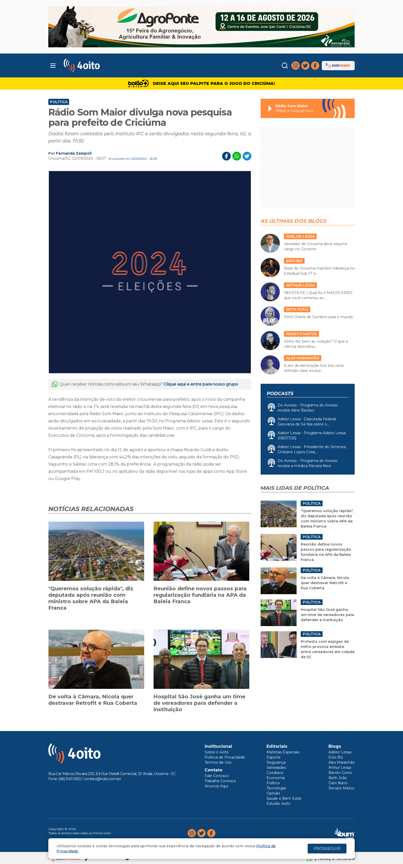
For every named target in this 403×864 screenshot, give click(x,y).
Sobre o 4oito (217, 752)
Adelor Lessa (339, 752)
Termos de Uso (218, 762)
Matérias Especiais (283, 752)
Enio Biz (335, 757)
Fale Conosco (217, 775)
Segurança (276, 762)
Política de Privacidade (225, 757)
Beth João (337, 778)
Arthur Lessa (339, 767)
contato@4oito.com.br (102, 779)
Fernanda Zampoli (73, 153)
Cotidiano (275, 772)
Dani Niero (337, 783)
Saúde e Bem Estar (284, 798)
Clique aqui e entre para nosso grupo (200, 384)
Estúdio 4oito (278, 803)
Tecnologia (276, 788)
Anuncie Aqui (216, 786)
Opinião (273, 793)
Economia (276, 778)
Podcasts (280, 393)
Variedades (276, 767)
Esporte (274, 757)
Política (59, 102)
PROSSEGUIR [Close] (327, 848)
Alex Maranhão (341, 762)
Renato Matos (341, 788)
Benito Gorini (340, 772)
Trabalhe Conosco (220, 781)
